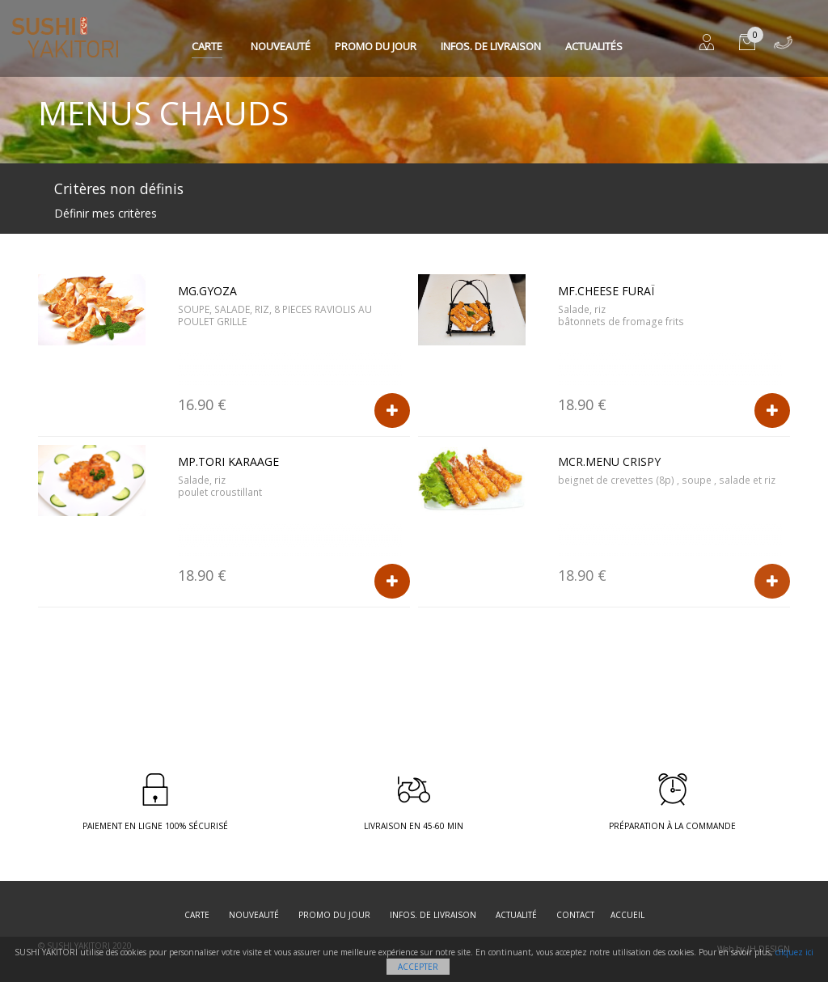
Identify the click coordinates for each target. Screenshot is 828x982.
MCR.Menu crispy (609, 461)
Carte (207, 46)
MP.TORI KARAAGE (228, 461)
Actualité (516, 915)
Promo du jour (375, 46)
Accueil (627, 915)
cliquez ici (794, 952)
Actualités (594, 46)
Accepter (418, 966)
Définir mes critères (105, 213)
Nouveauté (280, 46)
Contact (575, 915)
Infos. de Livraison (491, 46)
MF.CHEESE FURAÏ (606, 290)
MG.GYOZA (207, 290)
